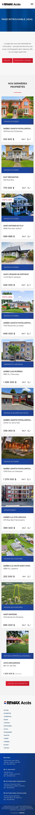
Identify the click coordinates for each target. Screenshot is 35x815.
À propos (7, 722)
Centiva (21, 812)
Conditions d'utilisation (26, 808)
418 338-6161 (10, 787)
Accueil (7, 60)
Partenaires (8, 726)
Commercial (7, 716)
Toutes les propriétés (17, 683)
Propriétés (7, 713)
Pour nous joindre (23, 60)
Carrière (6, 741)
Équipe (6, 719)
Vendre (6, 738)
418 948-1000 (11, 764)
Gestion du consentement (17, 810)
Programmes (8, 732)
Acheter (6, 735)
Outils (6, 729)
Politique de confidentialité (10, 808)
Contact (7, 747)
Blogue (6, 744)
